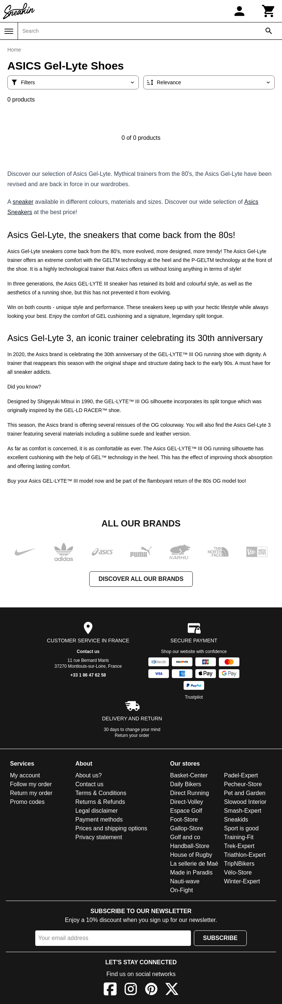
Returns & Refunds (100, 802)
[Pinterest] (151, 990)
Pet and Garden (244, 793)
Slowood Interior (245, 802)
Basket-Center (188, 775)
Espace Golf (186, 811)
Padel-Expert (241, 775)
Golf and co (185, 837)
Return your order (132, 735)
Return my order (31, 793)
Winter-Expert (242, 881)
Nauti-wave (184, 881)
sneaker (22, 202)
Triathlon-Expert (244, 855)
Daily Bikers (185, 784)
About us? (88, 775)
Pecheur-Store (243, 784)
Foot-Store (184, 819)
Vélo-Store (238, 872)
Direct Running (189, 793)
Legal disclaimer (96, 811)
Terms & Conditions (100, 793)
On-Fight (181, 890)
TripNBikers (239, 864)
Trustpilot (194, 697)
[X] (171, 990)
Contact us (88, 651)
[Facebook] (110, 990)
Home (14, 50)
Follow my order (31, 784)
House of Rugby (191, 855)
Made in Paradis (191, 872)
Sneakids (236, 819)
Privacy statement (98, 837)
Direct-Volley (186, 802)
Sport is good (241, 828)
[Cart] (268, 11)
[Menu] (9, 31)
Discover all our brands (140, 579)
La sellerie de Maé (194, 864)
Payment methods (99, 819)
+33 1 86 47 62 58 (88, 675)
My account (25, 775)
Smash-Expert (242, 811)
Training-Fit (238, 837)
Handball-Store (189, 846)
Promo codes (27, 802)
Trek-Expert (239, 846)
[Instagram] (130, 990)
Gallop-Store (186, 828)
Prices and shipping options (111, 828)
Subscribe (220, 938)
